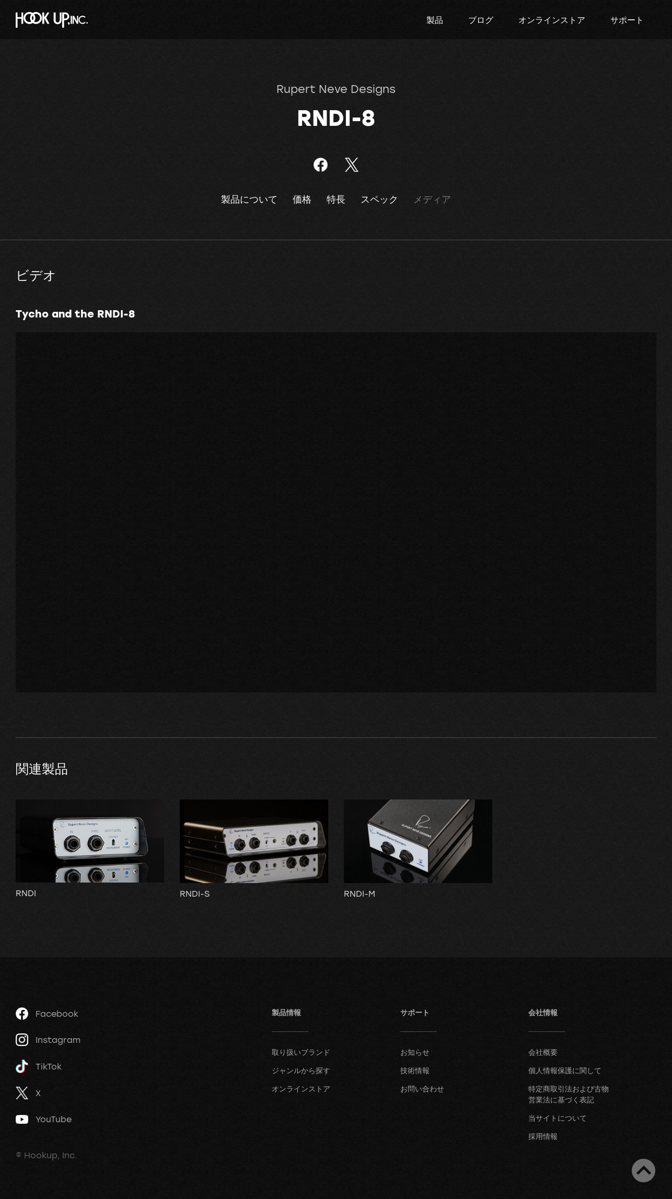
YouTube (44, 1119)
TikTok (39, 1067)
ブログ (480, 20)
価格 (302, 199)
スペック (379, 199)
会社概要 (543, 1052)
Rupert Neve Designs (336, 88)
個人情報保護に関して (564, 1070)
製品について (249, 199)
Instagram (48, 1039)
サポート (627, 20)
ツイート (351, 165)
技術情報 (415, 1070)
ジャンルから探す (301, 1070)
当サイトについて (557, 1118)
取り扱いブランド (301, 1052)
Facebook (47, 1013)
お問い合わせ (422, 1089)
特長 (336, 199)
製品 (434, 20)
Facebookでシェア (321, 165)
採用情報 (543, 1136)
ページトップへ (643, 1170)
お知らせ (415, 1052)
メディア (432, 199)
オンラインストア (551, 20)
